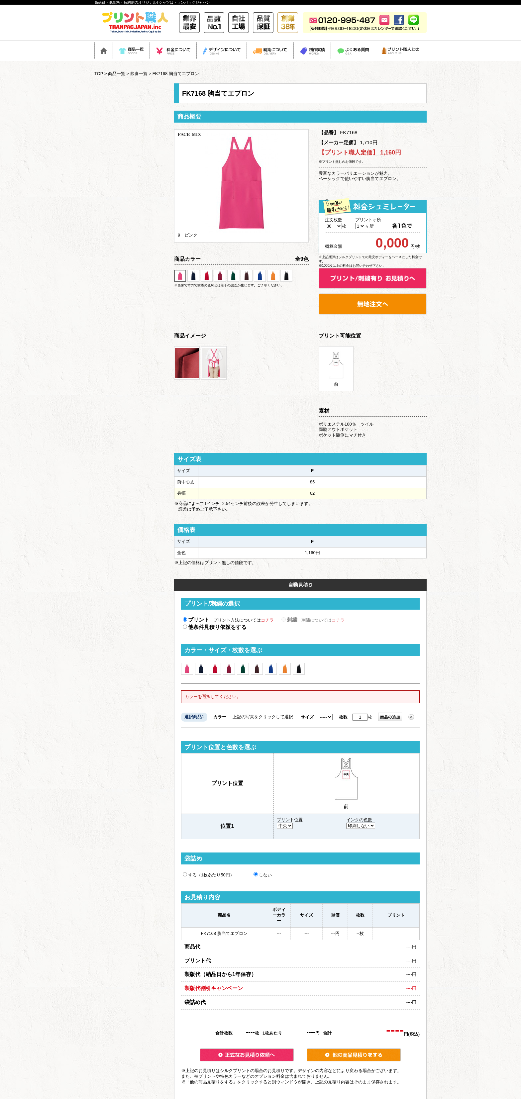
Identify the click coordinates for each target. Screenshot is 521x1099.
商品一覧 (116, 73)
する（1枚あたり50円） (208, 874)
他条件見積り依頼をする (215, 627)
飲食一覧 (139, 73)
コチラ (267, 620)
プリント (196, 620)
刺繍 (289, 620)
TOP (98, 73)
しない (263, 874)
